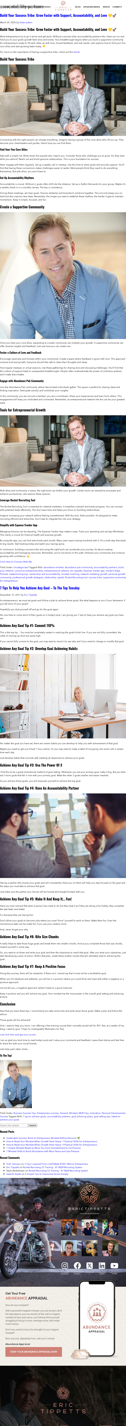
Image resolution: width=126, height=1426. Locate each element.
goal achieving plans (82, 1116)
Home (6, 7)
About (15, 7)
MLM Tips (84, 1113)
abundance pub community (79, 567)
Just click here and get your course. (18, 1034)
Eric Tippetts (12, 1167)
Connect (117, 7)
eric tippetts (76, 570)
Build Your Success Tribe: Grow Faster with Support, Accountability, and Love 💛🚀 (58, 15)
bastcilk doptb (13, 1174)
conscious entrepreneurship (29, 570)
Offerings (25, 7)
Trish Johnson (13, 1164)
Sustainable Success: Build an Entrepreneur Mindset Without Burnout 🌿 (43, 1138)
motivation (95, 1113)
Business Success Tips (25, 1113)
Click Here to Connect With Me (16, 561)
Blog (78, 7)
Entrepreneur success (48, 1113)
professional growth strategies (27, 577)
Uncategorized (21, 567)
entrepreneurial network (56, 570)
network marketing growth (94, 574)
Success (4, 1116)
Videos (106, 7)
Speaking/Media (91, 7)
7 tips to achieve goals (34, 1116)
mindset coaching (70, 574)
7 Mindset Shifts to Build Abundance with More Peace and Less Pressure (42, 1151)
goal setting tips (102, 1116)
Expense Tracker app (94, 570)
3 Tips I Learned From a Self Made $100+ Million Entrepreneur (56, 1164)
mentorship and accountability (44, 574)
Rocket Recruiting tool (76, 577)
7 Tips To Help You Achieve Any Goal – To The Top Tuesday (40, 587)
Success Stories (42, 7)
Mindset (73, 1113)
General (64, 1113)
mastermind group (18, 574)
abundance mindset (54, 567)
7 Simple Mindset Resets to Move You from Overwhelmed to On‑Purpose (43, 1148)
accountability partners (105, 567)
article (77, 52)
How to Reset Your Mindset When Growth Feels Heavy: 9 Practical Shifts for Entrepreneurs (51, 1144)
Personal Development (113, 1113)
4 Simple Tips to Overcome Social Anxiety (46, 1174)
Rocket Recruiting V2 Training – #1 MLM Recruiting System (52, 1167)
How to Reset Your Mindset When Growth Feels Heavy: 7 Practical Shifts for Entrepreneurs (51, 1141)
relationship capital (54, 577)
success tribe (95, 577)
